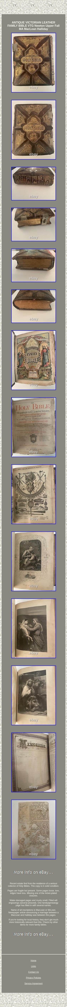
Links (33, 966)
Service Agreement (33, 983)
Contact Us (33, 972)
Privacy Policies (33, 978)
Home (33, 960)
